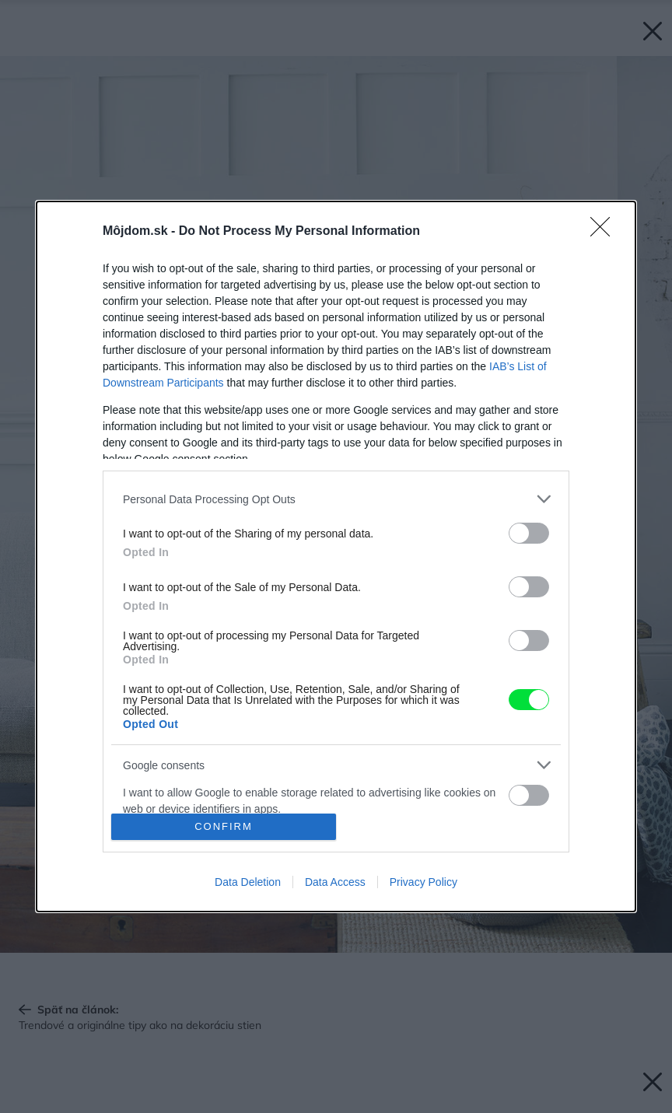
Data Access (335, 882)
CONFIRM (223, 826)
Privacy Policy (423, 882)
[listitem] (336, 499)
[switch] (529, 533)
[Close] (605, 232)
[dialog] (336, 556)
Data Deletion (248, 882)
